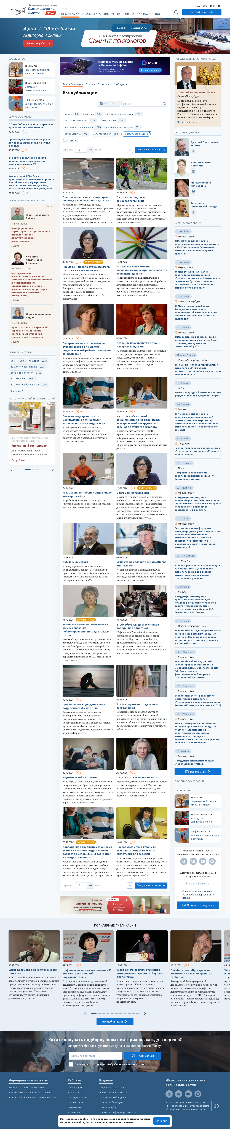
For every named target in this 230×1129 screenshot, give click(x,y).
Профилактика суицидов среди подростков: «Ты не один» (84, 706)
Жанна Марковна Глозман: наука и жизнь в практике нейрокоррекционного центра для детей (86, 630)
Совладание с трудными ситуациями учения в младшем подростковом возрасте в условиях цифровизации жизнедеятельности (87, 852)
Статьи (90, 84)
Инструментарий (116, 13)
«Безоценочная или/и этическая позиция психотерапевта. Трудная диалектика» (139, 973)
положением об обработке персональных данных (198, 894)
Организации (142, 13)
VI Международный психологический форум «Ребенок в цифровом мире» (198, 394)
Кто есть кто (91, 13)
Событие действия (75, 562)
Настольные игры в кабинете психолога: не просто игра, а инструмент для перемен (136, 850)
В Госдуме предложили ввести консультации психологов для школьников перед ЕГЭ (27, 161)
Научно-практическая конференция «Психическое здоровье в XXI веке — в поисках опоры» (198, 451)
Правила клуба (107, 1107)
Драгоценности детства (132, 492)
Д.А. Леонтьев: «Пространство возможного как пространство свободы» (191, 973)
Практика (104, 84)
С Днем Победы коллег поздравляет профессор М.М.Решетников (31, 126)
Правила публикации (111, 1102)
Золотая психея (93, 262)
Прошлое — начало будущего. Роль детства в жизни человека (86, 268)
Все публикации (73, 84)
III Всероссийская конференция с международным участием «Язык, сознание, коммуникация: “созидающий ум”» (196, 341)
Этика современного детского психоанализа (137, 706)
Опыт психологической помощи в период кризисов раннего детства (86, 198)
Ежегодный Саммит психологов (26, 1087)
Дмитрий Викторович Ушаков (204, 144)
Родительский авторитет (80, 777)
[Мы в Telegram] (184, 861)
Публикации (70, 13)
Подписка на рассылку (111, 1087)
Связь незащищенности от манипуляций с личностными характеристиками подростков (84, 420)
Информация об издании (113, 1097)
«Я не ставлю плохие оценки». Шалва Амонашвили (141, 563)
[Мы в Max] (212, 861)
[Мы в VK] (193, 861)
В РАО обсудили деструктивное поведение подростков (137, 626)
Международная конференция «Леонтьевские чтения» (194, 762)
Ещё (157, 13)
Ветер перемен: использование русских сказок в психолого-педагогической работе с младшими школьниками (87, 348)
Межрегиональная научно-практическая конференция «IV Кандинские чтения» (194, 475)
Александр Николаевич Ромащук (204, 204)
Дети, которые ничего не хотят (137, 777)
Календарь (74, 1112)
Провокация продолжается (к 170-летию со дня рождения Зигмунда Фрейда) (29, 142)
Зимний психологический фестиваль (29, 1092)
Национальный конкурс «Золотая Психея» (32, 1097)
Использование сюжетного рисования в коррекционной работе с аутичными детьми (141, 270)
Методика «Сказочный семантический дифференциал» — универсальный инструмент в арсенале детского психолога (139, 421)
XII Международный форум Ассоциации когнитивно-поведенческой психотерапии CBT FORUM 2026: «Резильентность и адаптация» (196, 312)
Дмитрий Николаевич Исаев (196, 92)
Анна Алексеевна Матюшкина (201, 184)
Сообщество (121, 84)
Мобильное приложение (113, 1092)
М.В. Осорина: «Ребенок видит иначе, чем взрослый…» (88, 494)
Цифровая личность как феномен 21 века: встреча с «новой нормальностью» (87, 973)
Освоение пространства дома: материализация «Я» (136, 344)
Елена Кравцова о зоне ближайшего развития (33, 971)
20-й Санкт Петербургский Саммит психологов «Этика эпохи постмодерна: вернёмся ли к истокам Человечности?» (198, 369)
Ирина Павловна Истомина (201, 164)
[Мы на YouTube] (202, 861)
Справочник (74, 1107)
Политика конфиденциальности (117, 1112)
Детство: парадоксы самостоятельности (130, 199)
